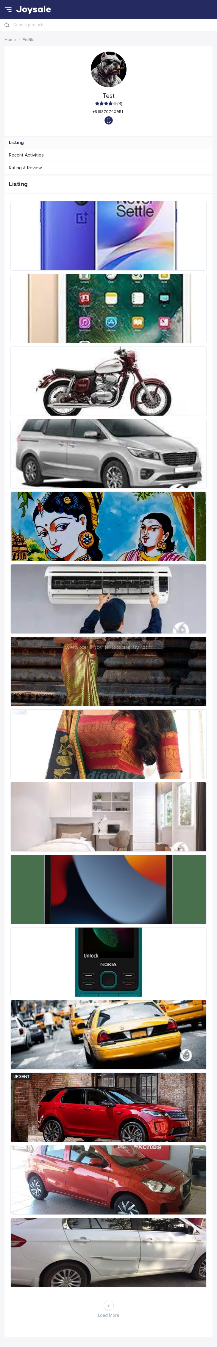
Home (10, 39)
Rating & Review (25, 168)
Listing (16, 143)
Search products (28, 24)
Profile (29, 39)
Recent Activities (26, 155)
